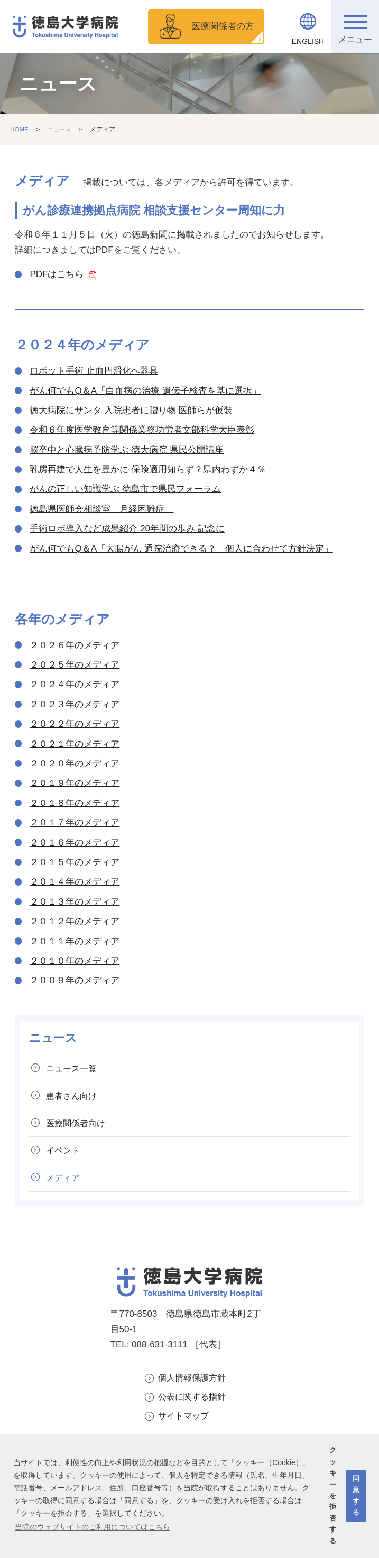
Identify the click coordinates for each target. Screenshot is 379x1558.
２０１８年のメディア (74, 803)
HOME (19, 129)
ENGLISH (308, 41)
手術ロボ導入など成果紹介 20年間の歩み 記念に (127, 529)
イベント (65, 1153)
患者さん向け (74, 1097)
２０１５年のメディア (74, 862)
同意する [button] (356, 1495)
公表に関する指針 (194, 1403)
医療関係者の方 (222, 26)
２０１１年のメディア (74, 941)
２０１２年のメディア (74, 921)
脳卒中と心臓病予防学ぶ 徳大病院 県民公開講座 (126, 449)
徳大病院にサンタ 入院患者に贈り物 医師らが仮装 (131, 410)
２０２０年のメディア (74, 763)
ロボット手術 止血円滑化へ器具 (94, 371)
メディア (65, 1182)
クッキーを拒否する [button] (332, 1495)
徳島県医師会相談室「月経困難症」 (101, 509)
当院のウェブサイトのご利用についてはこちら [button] (92, 1527)
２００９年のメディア (74, 980)
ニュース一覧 (74, 1068)
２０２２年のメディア (74, 724)
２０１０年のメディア (74, 961)
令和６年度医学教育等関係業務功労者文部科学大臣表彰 (142, 430)
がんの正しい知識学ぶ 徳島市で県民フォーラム (125, 489)
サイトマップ (185, 1422)
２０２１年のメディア (74, 743)
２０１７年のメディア (74, 823)
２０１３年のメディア (74, 901)
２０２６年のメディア (74, 645)
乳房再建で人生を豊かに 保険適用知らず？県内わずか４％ (148, 469)
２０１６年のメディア (74, 842)
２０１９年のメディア (74, 783)
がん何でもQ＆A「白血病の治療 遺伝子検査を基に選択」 (145, 390)
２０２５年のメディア (74, 665)
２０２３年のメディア (74, 704)
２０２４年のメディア (74, 684)
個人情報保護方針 (194, 1383)
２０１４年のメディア (74, 882)
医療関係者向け (78, 1125)
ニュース (60, 129)
